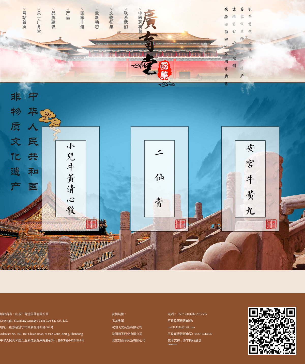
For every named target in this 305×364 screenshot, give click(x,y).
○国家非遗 (82, 17)
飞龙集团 (118, 320)
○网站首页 (24, 17)
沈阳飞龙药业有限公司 (127, 327)
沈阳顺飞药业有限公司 (127, 334)
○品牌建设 (53, 17)
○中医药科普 (140, 19)
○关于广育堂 (39, 19)
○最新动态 (97, 17)
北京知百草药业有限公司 (128, 340)
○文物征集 (111, 17)
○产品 (68, 13)
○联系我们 (126, 17)
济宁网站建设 (192, 340)
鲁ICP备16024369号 (71, 340)
